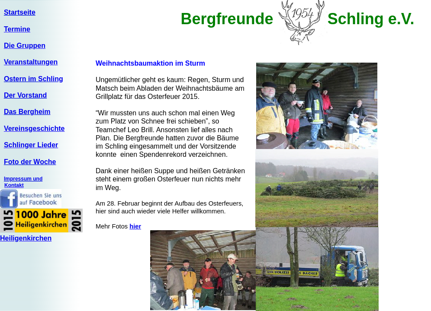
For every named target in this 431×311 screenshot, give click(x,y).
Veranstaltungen (31, 62)
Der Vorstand (25, 95)
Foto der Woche (30, 161)
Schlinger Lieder (31, 145)
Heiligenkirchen (25, 238)
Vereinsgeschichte (34, 128)
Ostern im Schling (33, 79)
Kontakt (14, 185)
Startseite (19, 12)
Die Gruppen (24, 45)
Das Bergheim (27, 111)
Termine (17, 29)
